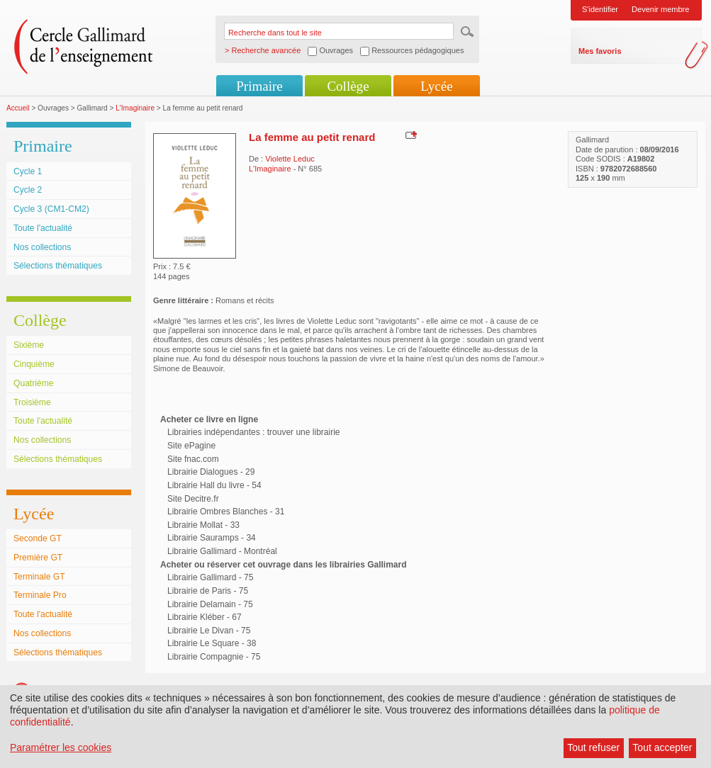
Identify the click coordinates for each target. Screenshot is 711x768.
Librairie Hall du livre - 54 (214, 485)
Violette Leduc (290, 158)
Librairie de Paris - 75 (207, 591)
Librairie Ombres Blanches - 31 (225, 511)
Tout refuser (593, 747)
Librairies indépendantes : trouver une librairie (253, 432)
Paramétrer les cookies (60, 747)
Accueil (18, 108)
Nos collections (42, 247)
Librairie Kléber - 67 (204, 617)
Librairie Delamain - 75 (210, 604)
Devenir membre (660, 9)
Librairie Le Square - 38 (211, 643)
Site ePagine (191, 446)
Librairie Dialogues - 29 (210, 472)
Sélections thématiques (57, 266)
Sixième (28, 345)
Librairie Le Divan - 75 (208, 631)
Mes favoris (600, 51)
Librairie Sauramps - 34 (211, 538)
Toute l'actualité (42, 228)
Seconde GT (37, 538)
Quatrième (33, 383)
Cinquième (34, 364)
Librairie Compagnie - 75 (213, 657)
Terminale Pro (40, 595)
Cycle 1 (27, 171)
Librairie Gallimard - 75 (210, 577)
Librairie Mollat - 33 (203, 525)
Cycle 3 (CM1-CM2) (51, 209)
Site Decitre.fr (193, 499)
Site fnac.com (193, 459)
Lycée (436, 86)
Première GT (37, 558)
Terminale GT (39, 577)
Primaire (259, 86)
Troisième (32, 402)
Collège (348, 86)
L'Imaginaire (135, 108)
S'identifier (600, 9)
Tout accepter (662, 747)
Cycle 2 (27, 190)
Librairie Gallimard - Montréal (222, 551)
